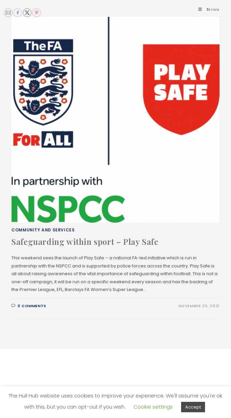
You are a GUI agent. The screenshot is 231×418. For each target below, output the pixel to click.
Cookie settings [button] (153, 406)
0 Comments (32, 306)
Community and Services (43, 230)
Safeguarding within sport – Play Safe (84, 241)
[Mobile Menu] (209, 9)
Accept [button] (193, 407)
